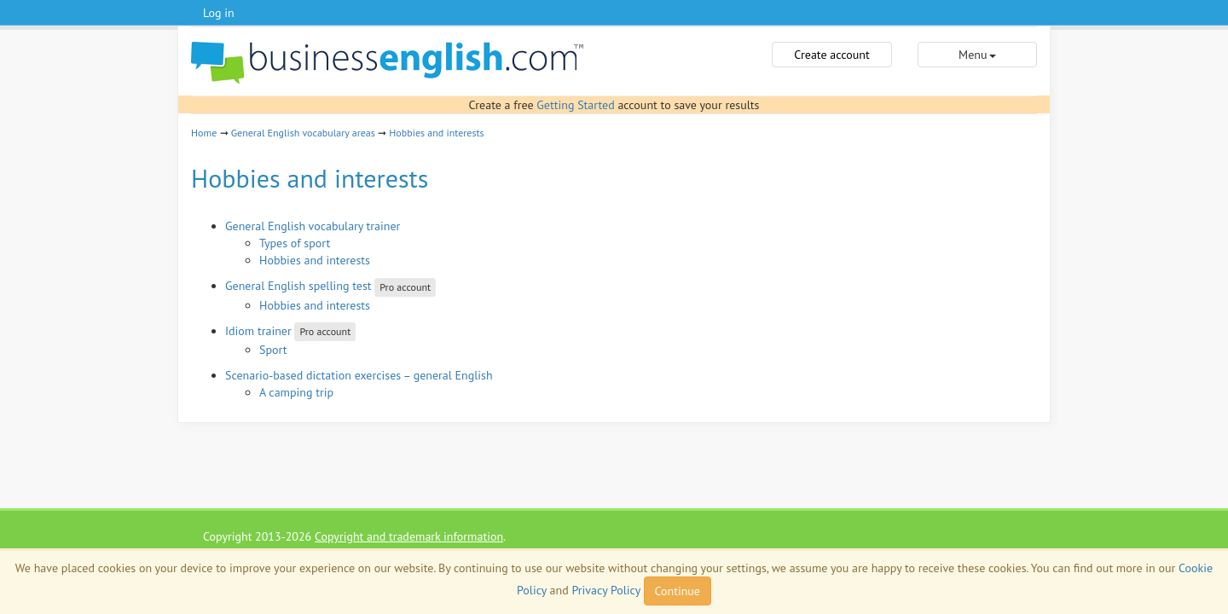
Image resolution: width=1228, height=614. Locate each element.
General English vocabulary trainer (312, 226)
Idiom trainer (258, 331)
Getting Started (575, 105)
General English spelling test (298, 285)
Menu (977, 54)
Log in (219, 12)
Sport (273, 349)
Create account (831, 54)
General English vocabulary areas (303, 132)
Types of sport (294, 243)
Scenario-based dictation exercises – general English (359, 375)
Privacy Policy (605, 590)
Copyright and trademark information (409, 536)
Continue (677, 591)
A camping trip (296, 392)
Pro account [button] (405, 287)
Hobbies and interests (436, 132)
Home (204, 132)
